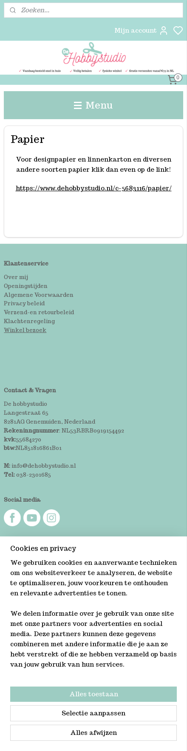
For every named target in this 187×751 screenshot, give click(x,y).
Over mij (16, 277)
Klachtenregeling (29, 321)
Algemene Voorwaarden (39, 295)
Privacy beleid (24, 303)
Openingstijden (26, 286)
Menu (93, 105)
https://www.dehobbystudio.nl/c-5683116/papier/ (94, 188)
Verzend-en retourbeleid (39, 312)
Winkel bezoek (25, 330)
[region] (93, 617)
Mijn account (141, 30)
